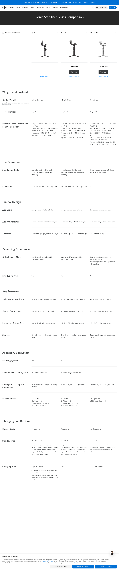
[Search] (89, 8)
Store (113, 7)
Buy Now (74, 72)
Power (32, 7)
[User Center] (93, 8)
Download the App (88, 1)
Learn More (45, 77)
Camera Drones (15, 7)
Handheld (25, 7)
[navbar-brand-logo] (6, 8)
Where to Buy (64, 7)
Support (55, 7)
